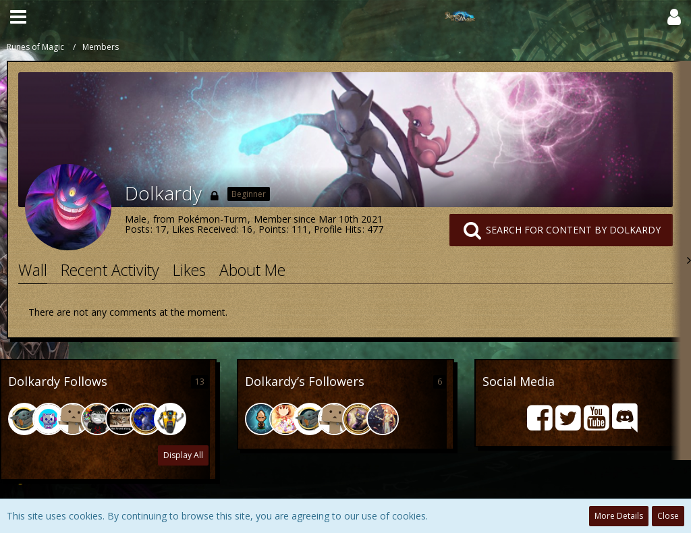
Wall (32, 270)
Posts (137, 229)
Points (272, 229)
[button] (18, 17)
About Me (252, 270)
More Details (619, 516)
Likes (189, 270)
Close (668, 516)
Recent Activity (110, 270)
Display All (183, 455)
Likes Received (204, 229)
